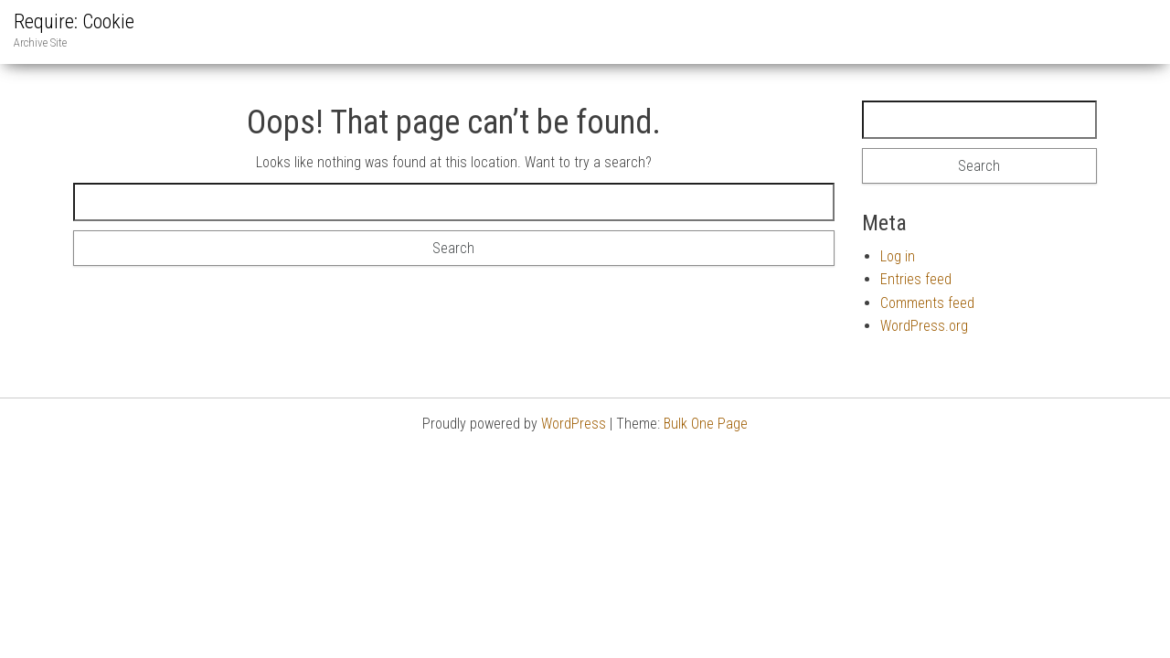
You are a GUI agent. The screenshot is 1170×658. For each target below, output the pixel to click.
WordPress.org (924, 325)
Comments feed (927, 303)
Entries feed (916, 279)
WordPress (573, 423)
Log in (897, 256)
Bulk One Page (706, 423)
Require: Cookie (74, 21)
